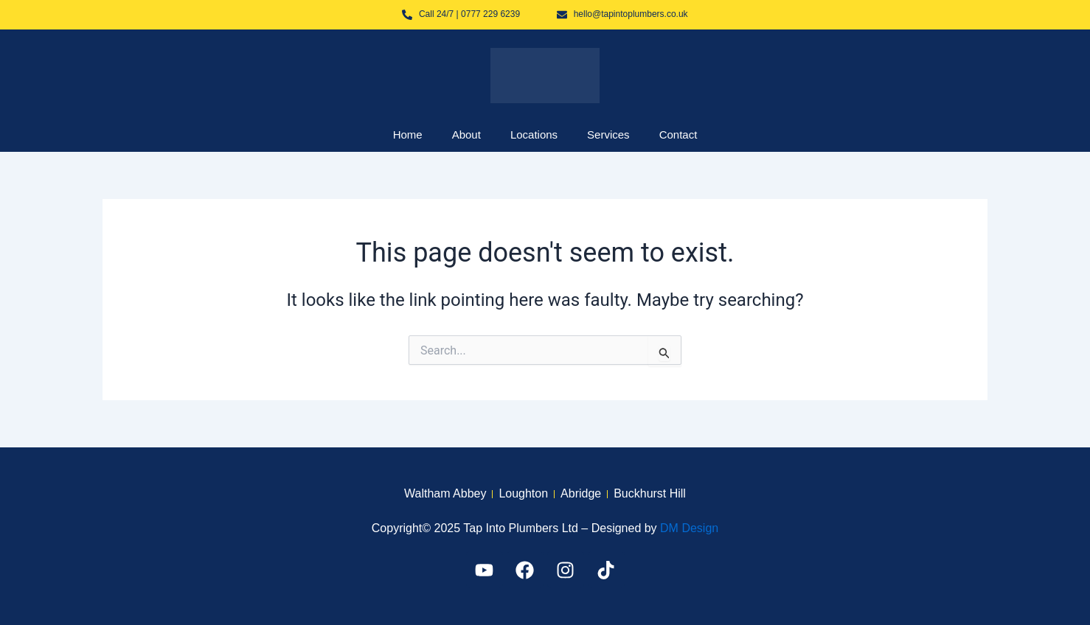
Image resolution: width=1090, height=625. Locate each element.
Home (408, 134)
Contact (678, 134)
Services (608, 134)
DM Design (689, 528)
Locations (534, 134)
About (466, 134)
